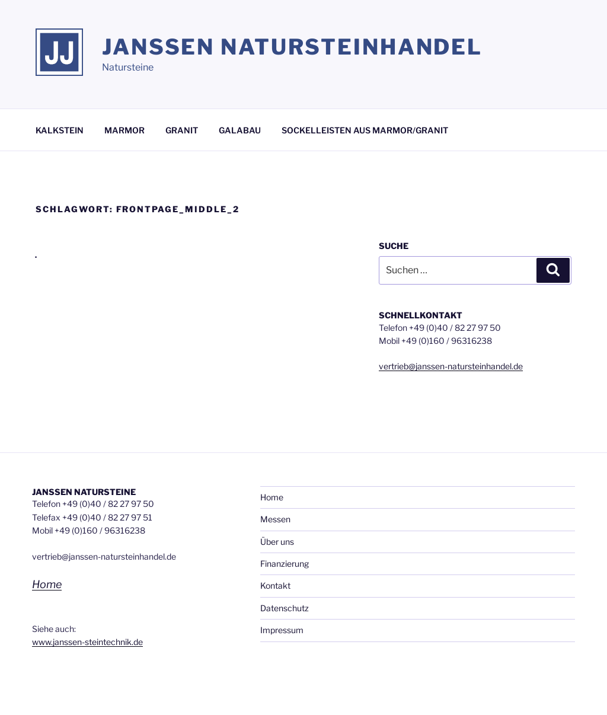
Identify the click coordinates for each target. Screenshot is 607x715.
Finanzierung (284, 563)
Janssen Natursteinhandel (292, 47)
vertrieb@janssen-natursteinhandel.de (451, 366)
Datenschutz (284, 608)
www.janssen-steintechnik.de (87, 642)
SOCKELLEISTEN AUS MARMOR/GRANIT (365, 130)
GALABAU (240, 130)
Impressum (282, 630)
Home (47, 584)
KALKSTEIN (60, 130)
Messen (275, 519)
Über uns (277, 542)
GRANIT (181, 130)
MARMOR (124, 130)
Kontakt (275, 585)
